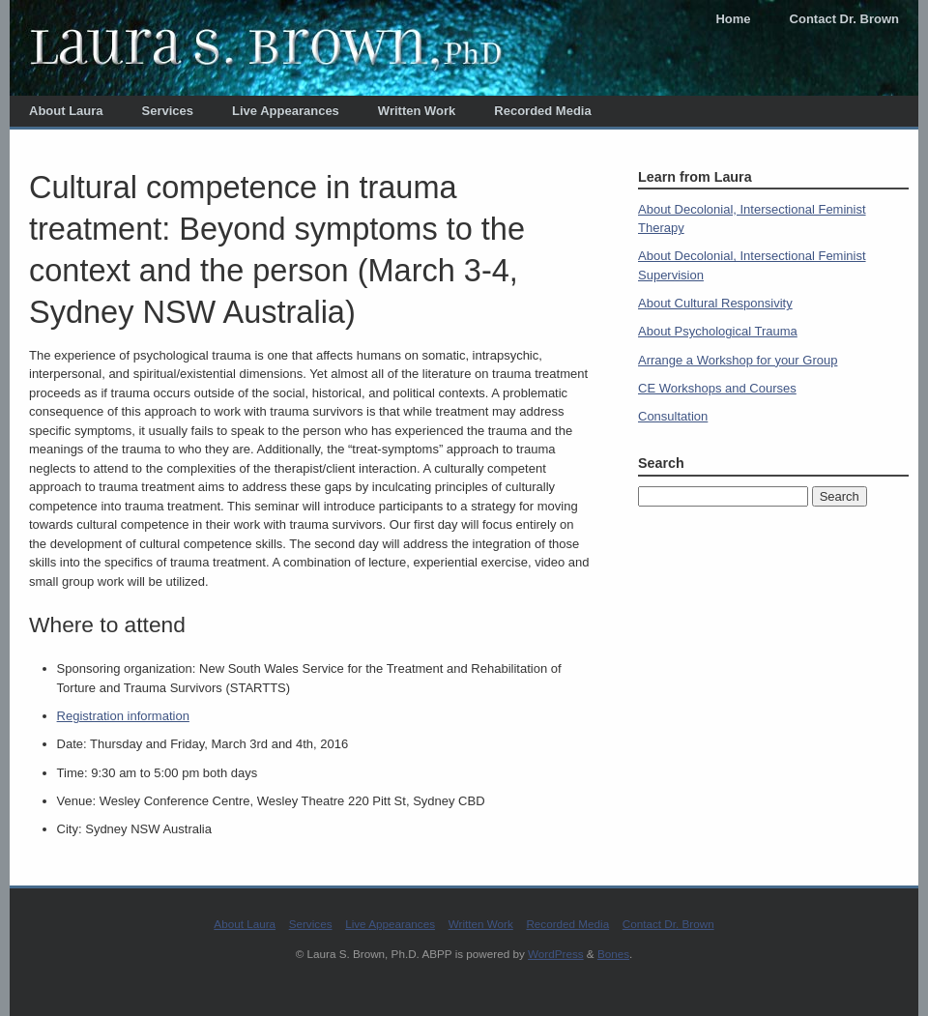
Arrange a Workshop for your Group (737, 360)
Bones (613, 953)
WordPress (556, 953)
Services (168, 110)
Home (732, 19)
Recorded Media (542, 110)
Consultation (673, 416)
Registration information (123, 716)
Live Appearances (285, 110)
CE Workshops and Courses (717, 388)
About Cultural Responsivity (715, 303)
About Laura (66, 110)
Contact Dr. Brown (844, 19)
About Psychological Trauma (718, 331)
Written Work (416, 110)
